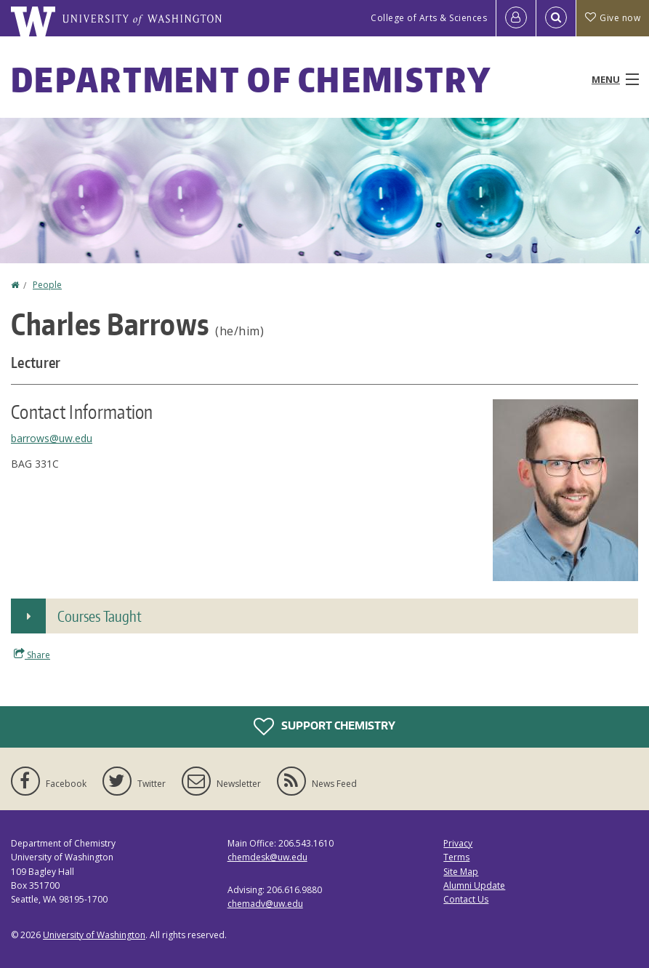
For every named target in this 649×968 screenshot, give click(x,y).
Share (32, 654)
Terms (456, 857)
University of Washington (94, 935)
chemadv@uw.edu (265, 903)
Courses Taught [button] (99, 616)
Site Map (460, 871)
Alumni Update (474, 885)
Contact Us (465, 899)
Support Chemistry (324, 726)
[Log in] (516, 18)
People (47, 285)
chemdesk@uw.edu (267, 857)
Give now (612, 18)
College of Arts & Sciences (429, 18)
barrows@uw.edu (51, 438)
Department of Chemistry (251, 79)
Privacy (457, 843)
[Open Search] (556, 18)
